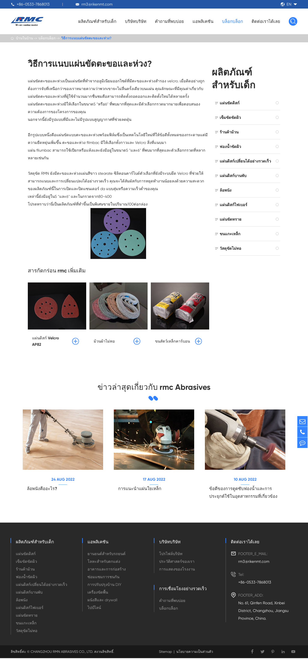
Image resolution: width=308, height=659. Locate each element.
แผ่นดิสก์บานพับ (233, 176)
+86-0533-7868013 (33, 4)
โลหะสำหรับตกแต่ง (103, 562)
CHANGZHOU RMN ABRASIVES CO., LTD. (61, 652)
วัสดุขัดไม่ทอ (230, 249)
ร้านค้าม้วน (229, 132)
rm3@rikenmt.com (97, 4)
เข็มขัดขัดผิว (230, 118)
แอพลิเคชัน (202, 21)
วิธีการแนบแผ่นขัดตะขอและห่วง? (86, 38)
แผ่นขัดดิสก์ (230, 103)
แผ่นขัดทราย (230, 219)
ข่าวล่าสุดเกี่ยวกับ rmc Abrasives (154, 388)
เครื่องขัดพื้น (97, 593)
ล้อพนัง (225, 190)
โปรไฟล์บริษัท (170, 554)
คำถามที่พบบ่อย (169, 21)
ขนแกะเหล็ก (230, 234)
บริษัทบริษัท (135, 21)
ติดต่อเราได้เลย (266, 21)
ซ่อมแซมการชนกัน (103, 577)
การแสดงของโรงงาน (177, 570)
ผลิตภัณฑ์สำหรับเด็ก (97, 21)
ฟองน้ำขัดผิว (230, 147)
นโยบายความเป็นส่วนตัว (194, 652)
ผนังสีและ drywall (102, 600)
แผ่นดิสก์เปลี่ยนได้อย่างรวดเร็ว (245, 161)
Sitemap (165, 652)
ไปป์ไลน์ (94, 608)
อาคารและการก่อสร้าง (106, 570)
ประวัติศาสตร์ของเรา (176, 562)
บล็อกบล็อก (232, 21)
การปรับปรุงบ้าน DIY (104, 585)
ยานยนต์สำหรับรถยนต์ (106, 554)
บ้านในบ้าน (24, 38)
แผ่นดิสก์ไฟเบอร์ (233, 205)
